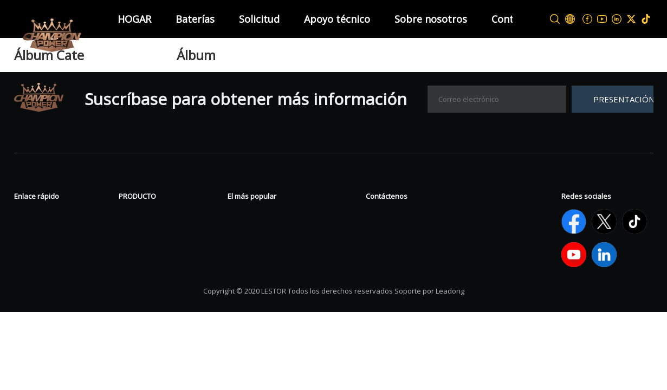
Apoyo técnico (337, 18)
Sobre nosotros (430, 18)
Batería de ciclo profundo (279, 231)
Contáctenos (40, 247)
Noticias (30, 215)
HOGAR (134, 18)
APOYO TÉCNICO (48, 264)
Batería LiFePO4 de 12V (275, 247)
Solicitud (259, 18)
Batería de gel (256, 215)
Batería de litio (148, 264)
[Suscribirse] (612, 99)
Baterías (195, 18)
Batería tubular (150, 231)
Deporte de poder (155, 247)
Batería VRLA (145, 215)
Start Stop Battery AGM (275, 264)
